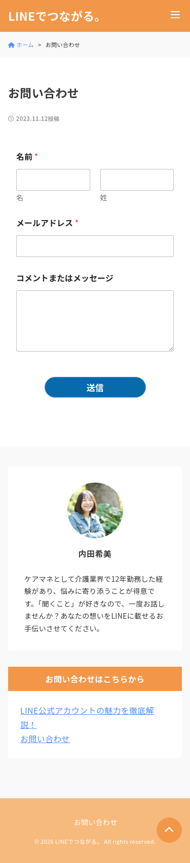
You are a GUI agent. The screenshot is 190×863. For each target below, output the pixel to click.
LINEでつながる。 (57, 16)
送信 (95, 387)
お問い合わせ (45, 738)
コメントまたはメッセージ (64, 278)
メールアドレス (47, 223)
